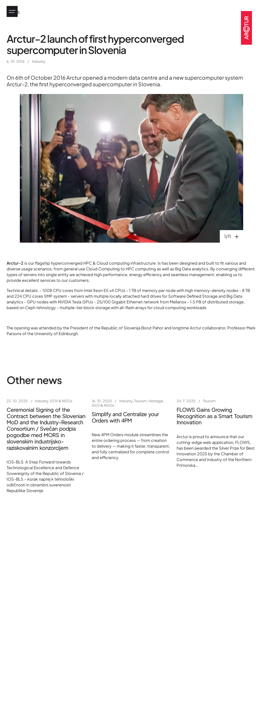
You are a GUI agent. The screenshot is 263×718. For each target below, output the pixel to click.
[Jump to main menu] (12, 11)
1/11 (233, 236)
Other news (34, 379)
